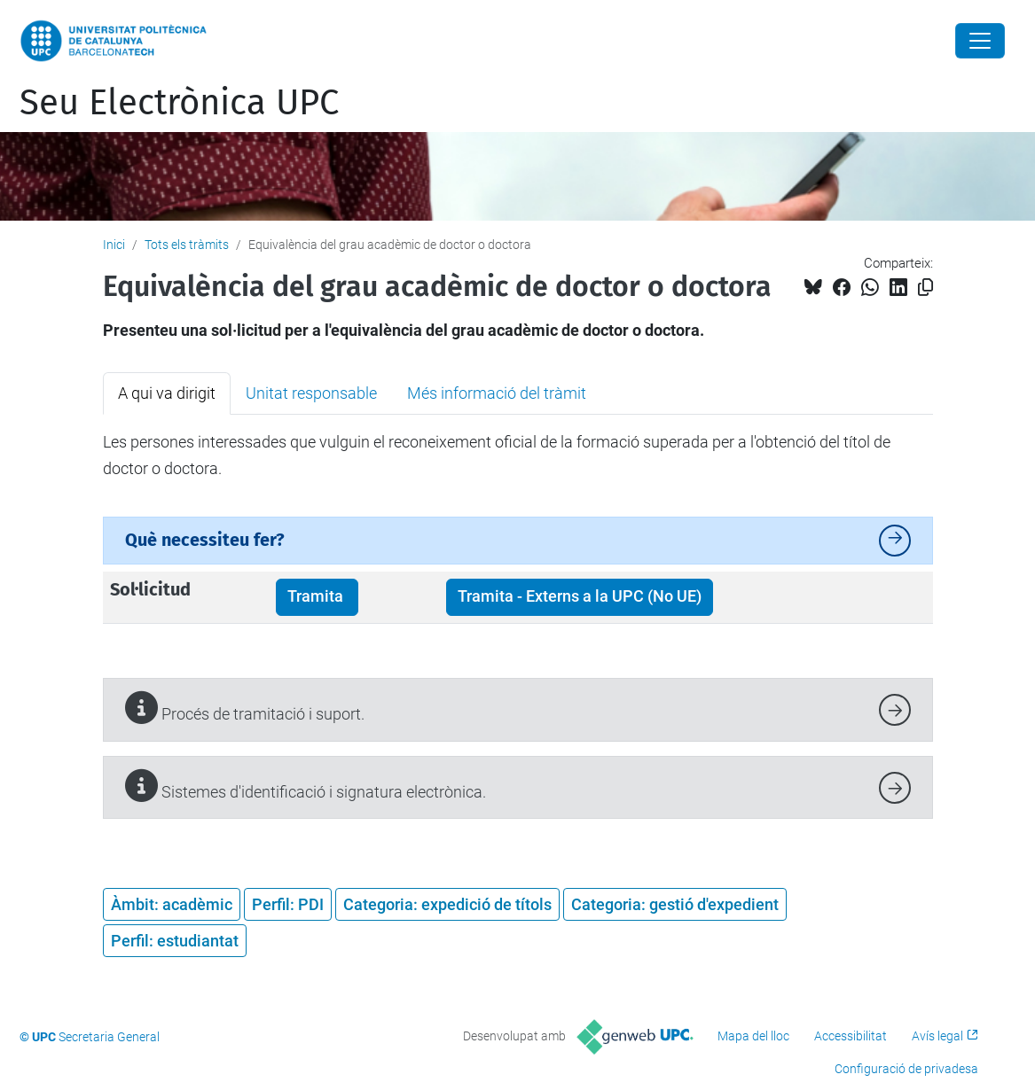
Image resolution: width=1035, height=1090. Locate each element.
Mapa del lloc (753, 1036)
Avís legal (937, 1036)
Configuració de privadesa (906, 1069)
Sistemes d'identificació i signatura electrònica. (305, 785)
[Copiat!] (925, 287)
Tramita (317, 596)
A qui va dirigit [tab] (167, 393)
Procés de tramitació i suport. (245, 707)
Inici (114, 244)
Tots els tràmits (187, 244)
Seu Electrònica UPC (179, 103)
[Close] (980, 40)
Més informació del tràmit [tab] (496, 393)
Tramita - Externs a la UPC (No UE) (580, 596)
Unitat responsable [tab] (311, 393)
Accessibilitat (850, 1036)
